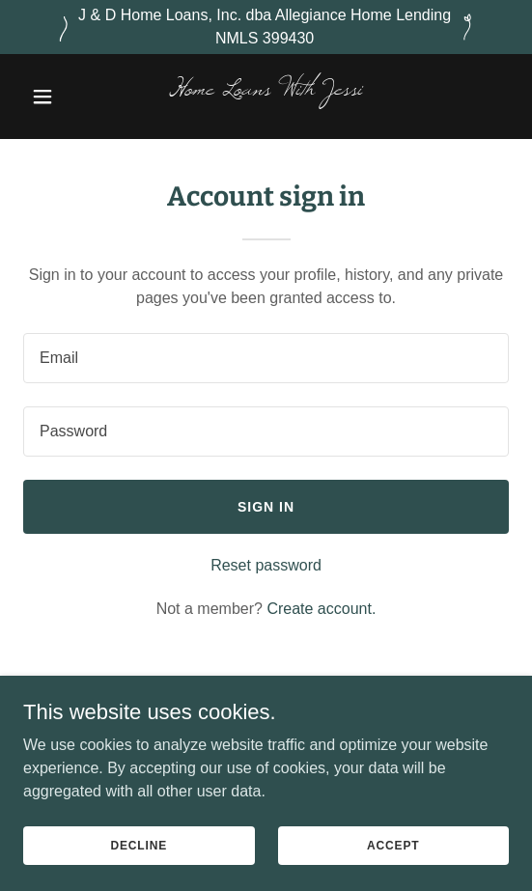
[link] (265, 89)
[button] (59, 96)
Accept (393, 844)
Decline (138, 844)
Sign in (266, 507)
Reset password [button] (266, 565)
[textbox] (266, 358)
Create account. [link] (321, 608)
